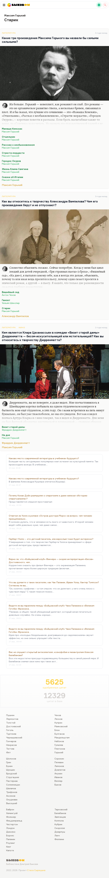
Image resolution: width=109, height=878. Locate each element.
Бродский (11, 773)
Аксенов (10, 795)
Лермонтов (12, 719)
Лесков (58, 719)
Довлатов (59, 769)
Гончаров (11, 741)
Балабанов (60, 813)
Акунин (58, 773)
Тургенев (11, 733)
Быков (57, 784)
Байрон (10, 809)
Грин (8, 762)
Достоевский (13, 726)
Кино (22, 327)
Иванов (58, 777)
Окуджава (11, 799)
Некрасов (11, 745)
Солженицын (13, 784)
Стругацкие (12, 777)
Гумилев (58, 745)
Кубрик (58, 824)
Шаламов (11, 788)
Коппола (59, 820)
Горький (58, 752)
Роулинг (10, 843)
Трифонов (11, 792)
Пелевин (58, 762)
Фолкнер (11, 817)
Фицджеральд (14, 820)
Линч (57, 835)
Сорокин (59, 758)
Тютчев (10, 748)
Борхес (10, 835)
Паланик (10, 839)
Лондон (10, 828)
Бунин (9, 766)
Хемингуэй (11, 813)
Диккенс (10, 831)
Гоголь (9, 730)
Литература (9, 33)
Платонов (59, 748)
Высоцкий (11, 803)
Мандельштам (62, 737)
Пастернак (12, 781)
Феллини (59, 839)
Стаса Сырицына (36, 870)
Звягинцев (60, 817)
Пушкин (10, 715)
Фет (8, 752)
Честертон (12, 824)
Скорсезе (59, 828)
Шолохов (11, 758)
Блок (57, 730)
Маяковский (61, 726)
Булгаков (59, 733)
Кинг (8, 846)
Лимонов (59, 766)
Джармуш (59, 831)
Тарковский (60, 809)
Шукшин (10, 769)
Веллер (58, 781)
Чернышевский (14, 737)
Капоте (10, 850)
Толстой (10, 722)
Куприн (58, 722)
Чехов (57, 715)
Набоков (59, 741)
